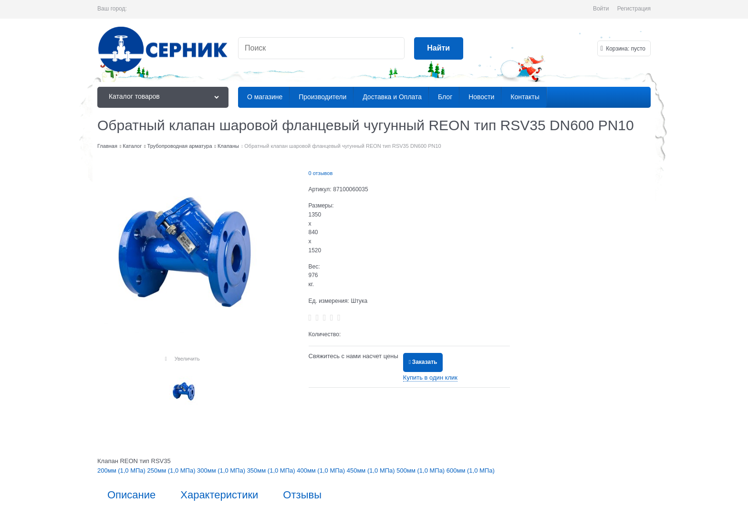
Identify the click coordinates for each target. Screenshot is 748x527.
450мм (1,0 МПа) (372, 470)
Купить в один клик (430, 377)
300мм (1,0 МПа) (222, 470)
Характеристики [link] (219, 495)
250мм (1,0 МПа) (172, 470)
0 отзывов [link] (321, 173)
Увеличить (187, 359)
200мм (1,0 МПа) (122, 470)
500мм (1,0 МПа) (421, 470)
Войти (601, 8)
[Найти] (438, 48)
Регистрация (634, 8)
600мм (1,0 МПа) (471, 470)
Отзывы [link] (302, 495)
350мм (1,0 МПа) (272, 470)
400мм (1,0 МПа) (322, 470)
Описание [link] (131, 495)
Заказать (424, 362)
